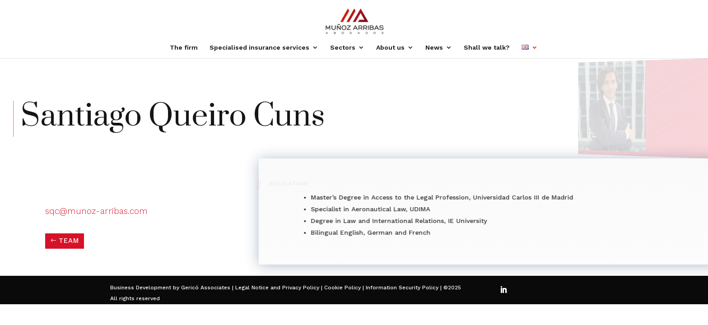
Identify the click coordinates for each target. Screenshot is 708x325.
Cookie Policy (341, 287)
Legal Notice (252, 287)
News (434, 47)
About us (390, 47)
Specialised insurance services (259, 47)
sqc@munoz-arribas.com (96, 211)
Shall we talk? (487, 47)
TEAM (69, 241)
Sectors (342, 47)
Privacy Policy (300, 287)
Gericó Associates (205, 287)
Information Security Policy (402, 287)
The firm (184, 47)
